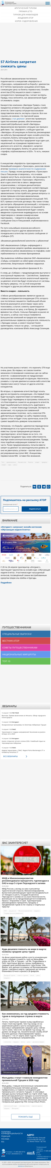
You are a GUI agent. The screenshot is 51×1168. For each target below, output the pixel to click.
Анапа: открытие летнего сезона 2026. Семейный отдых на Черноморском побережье (23, 742)
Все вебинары (10, 756)
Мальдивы (15, 1108)
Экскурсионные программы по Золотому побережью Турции (24, 725)
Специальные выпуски (16, 633)
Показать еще (25, 1116)
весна (32, 975)
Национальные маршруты (19, 654)
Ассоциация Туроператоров (10, 2)
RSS (2, 1142)
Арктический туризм (26, 8)
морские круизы (37, 1106)
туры (9, 465)
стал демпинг (18, 118)
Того (2, 462)
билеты (30, 462)
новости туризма (22, 975)
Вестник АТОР (10, 640)
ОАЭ (5, 911)
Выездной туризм (9, 975)
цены (15, 465)
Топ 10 (6, 661)
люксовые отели (24, 1106)
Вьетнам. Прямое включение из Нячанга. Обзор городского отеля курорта (24, 716)
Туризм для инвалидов (25, 14)
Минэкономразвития (25, 911)
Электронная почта (9, 504)
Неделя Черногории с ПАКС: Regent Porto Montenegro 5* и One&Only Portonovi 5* (23, 751)
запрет (37, 462)
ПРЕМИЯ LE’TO (25, 11)
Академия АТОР (25, 18)
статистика (7, 1042)
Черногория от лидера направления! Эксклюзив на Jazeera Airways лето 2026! (23, 733)
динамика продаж (38, 1042)
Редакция (5, 1136)
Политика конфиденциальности (12, 1133)
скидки (3, 465)
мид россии (12, 911)
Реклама (5, 1139)
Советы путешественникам (19, 647)
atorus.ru (21, 1166)
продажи (44, 462)
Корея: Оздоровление (26, 21)
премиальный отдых (10, 1106)
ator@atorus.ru (16, 1154)
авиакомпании (11, 462)
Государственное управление (13, 913)
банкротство (22, 462)
